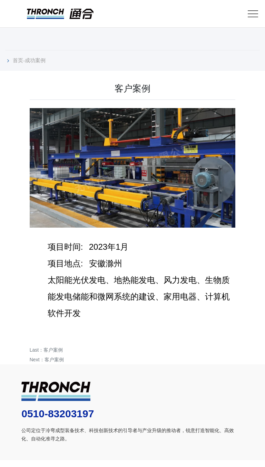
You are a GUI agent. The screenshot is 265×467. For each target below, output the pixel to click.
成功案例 (35, 60)
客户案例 (53, 350)
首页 (18, 60)
